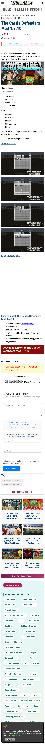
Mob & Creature (11, 679)
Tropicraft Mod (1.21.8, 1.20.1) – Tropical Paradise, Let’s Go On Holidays (12, 516)
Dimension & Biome (12, 647)
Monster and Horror (30, 679)
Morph (7, 685)
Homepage (5, 15)
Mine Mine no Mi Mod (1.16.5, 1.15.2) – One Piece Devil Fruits (12, 540)
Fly (31, 658)
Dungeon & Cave (11, 658)
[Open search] (42, 3)
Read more (15, 735)
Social (36, 706)
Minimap (33, 674)
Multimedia (27, 685)
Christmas (9, 637)
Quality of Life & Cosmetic (30, 701)
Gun (26, 663)
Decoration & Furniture (13, 642)
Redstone (8, 706)
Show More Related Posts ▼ (22, 576)
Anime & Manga (29, 605)
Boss (21, 621)
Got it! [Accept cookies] (9, 740)
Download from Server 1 (16, 367)
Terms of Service (26, 436)
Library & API (10, 599)
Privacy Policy (13, 436)
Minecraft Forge (27, 324)
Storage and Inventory (13, 711)
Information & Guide (12, 669)
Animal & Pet (10, 605)
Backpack (35, 615)
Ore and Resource (11, 690)
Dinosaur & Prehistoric (13, 653)
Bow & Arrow (34, 621)
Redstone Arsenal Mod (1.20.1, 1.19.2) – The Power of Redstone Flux (33, 541)
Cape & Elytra (10, 631)
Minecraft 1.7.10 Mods (12, 480)
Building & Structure (28, 626)
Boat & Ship (9, 621)
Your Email (7, 451)
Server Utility (23, 706)
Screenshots (12, 44)
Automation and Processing (15, 615)
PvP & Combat (10, 701)
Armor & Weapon (11, 610)
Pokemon (36, 695)
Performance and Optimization (16, 695)
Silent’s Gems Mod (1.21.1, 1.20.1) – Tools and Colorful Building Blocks (12, 565)
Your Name (8, 441)
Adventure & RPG (29, 599)
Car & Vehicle (30, 631)
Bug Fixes (8, 626)
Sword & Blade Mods (12, 484)
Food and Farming (12, 663)
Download (34, 44)
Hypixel (36, 663)
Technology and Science (14, 717)
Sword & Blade (33, 711)
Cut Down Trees (29, 637)
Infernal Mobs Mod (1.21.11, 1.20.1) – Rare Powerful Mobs (33, 516)
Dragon (33, 653)
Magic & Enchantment (13, 674)
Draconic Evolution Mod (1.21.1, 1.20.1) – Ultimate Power (33, 565)
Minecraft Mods (18, 15)
